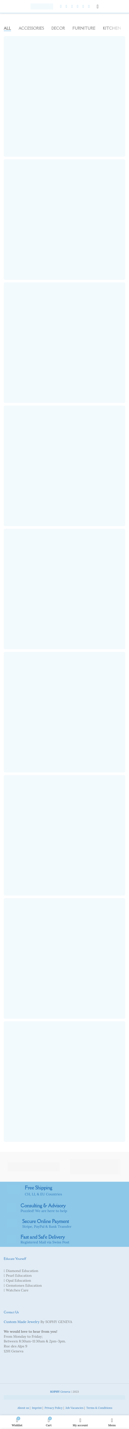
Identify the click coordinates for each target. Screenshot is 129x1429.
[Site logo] (42, 6)
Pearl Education (19, 1275)
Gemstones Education (24, 1285)
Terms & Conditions (99, 1408)
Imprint (36, 1408)
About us (23, 1408)
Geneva (60, 1391)
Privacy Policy (53, 1408)
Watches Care (17, 1290)
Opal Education (18, 1280)
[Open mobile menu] (97, 6)
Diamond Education (22, 1271)
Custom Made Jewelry (22, 1322)
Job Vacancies (74, 1408)
